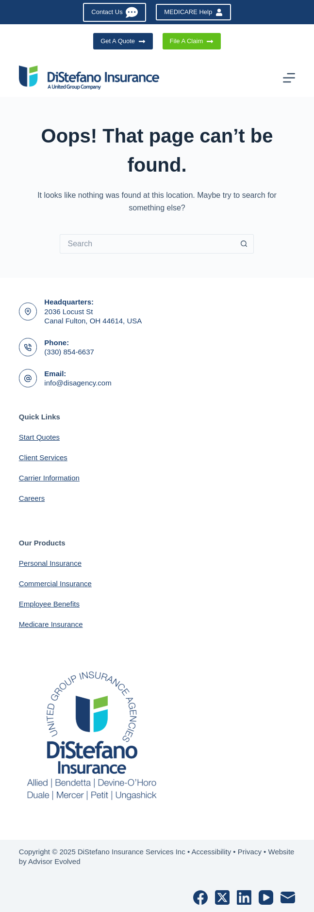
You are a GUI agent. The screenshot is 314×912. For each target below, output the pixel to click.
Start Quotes (39, 437)
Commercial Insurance (55, 583)
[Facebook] (200, 897)
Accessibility (211, 852)
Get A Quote (122, 41)
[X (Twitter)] (222, 897)
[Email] (288, 897)
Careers (32, 498)
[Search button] (244, 244)
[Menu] (289, 78)
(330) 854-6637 (69, 352)
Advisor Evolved (54, 861)
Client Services (43, 457)
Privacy (250, 852)
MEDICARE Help (193, 12)
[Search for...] (147, 244)
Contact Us (114, 12)
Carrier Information (49, 478)
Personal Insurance (50, 563)
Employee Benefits (49, 604)
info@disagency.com (77, 383)
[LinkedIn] (244, 897)
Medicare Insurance (51, 624)
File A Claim (192, 41)
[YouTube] (266, 897)
